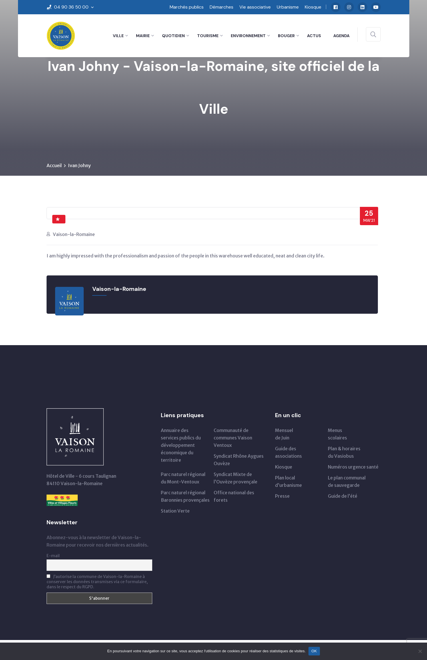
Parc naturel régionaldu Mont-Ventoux (183, 478)
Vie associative (255, 7)
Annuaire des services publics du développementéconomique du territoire (181, 445)
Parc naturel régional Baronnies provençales (185, 496)
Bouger (286, 35)
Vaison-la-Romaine (74, 234)
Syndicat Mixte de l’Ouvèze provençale (235, 478)
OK (314, 651)
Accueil (54, 165)
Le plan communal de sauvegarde (347, 481)
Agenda (341, 35)
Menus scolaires (337, 434)
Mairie (143, 35)
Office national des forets (234, 496)
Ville (118, 35)
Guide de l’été (342, 496)
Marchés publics (187, 7)
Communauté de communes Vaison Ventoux (233, 437)
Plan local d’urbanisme (288, 481)
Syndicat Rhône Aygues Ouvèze (239, 459)
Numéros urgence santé (353, 467)
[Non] (420, 651)
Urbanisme (288, 7)
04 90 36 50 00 (71, 7)
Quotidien (173, 35)
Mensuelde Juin (284, 434)
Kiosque (313, 7)
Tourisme (207, 35)
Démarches (221, 7)
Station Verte (175, 511)
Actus (314, 35)
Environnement (248, 35)
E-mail (53, 555)
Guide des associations (288, 452)
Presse (282, 496)
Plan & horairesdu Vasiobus (344, 452)
